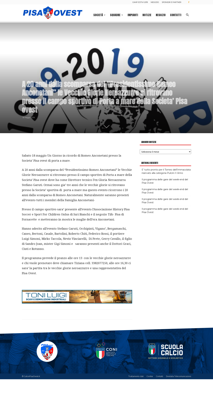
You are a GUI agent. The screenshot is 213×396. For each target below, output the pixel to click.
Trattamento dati (136, 393)
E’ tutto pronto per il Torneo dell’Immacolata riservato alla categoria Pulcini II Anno (166, 188)
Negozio (155, 2)
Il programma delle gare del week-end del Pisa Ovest (165, 198)
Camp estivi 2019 (140, 2)
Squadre (116, 15)
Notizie (146, 15)
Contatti (175, 15)
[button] (187, 15)
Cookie (150, 393)
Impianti (133, 15)
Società (99, 15)
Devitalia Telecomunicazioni (178, 393)
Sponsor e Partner (171, 2)
